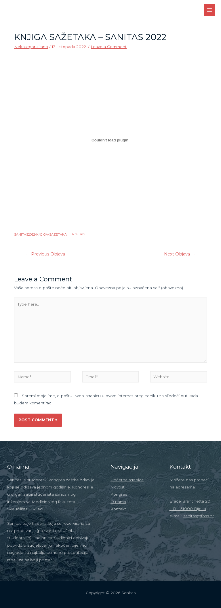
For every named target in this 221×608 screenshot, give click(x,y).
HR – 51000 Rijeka (187, 508)
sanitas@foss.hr (198, 516)
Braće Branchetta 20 (189, 501)
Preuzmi (78, 234)
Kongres (118, 494)
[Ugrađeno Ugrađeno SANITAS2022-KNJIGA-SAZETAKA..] (110, 140)
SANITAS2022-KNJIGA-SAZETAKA (40, 234)
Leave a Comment (109, 46)
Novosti (117, 487)
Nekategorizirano (31, 46)
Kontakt (118, 509)
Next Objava (179, 254)
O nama (118, 501)
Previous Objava (45, 254)
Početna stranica (127, 480)
